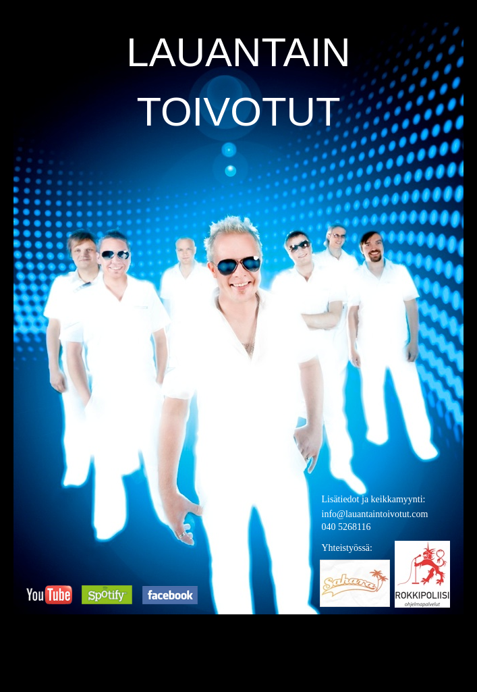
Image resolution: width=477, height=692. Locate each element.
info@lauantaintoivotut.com (375, 514)
